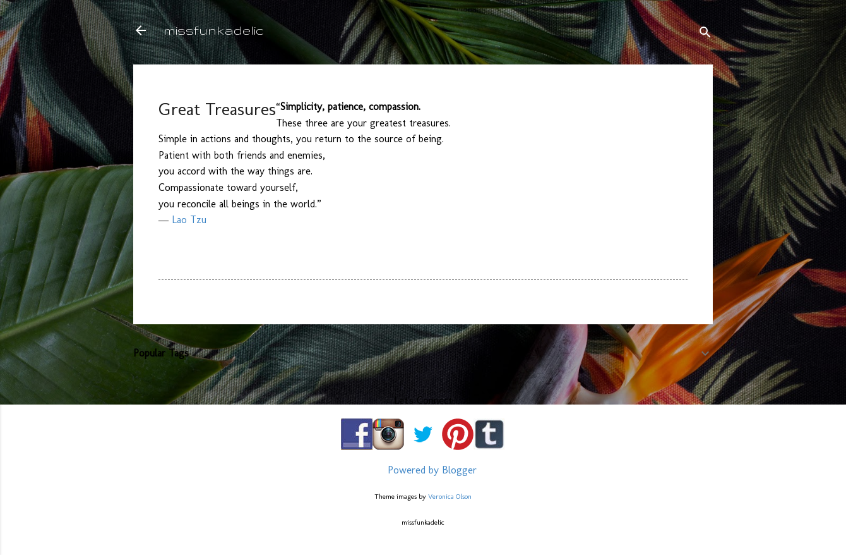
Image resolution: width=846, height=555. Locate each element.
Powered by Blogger (423, 470)
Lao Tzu (189, 220)
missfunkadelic (214, 30)
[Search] (705, 34)
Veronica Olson (450, 496)
